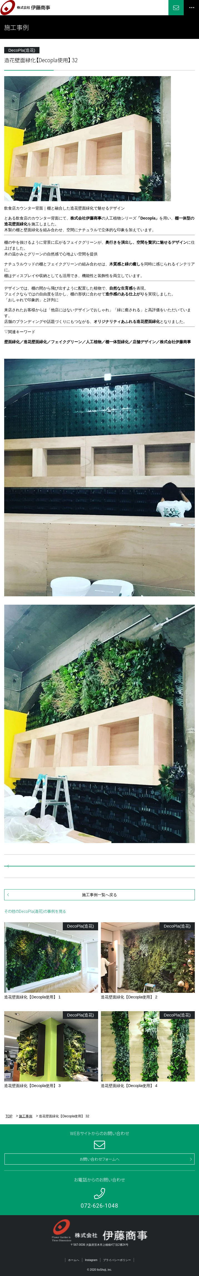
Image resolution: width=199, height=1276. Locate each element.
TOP (9, 1116)
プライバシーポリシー (117, 1260)
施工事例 (25, 1116)
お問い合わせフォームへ (99, 1159)
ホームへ (73, 1260)
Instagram (91, 1260)
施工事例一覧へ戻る (99, 895)
